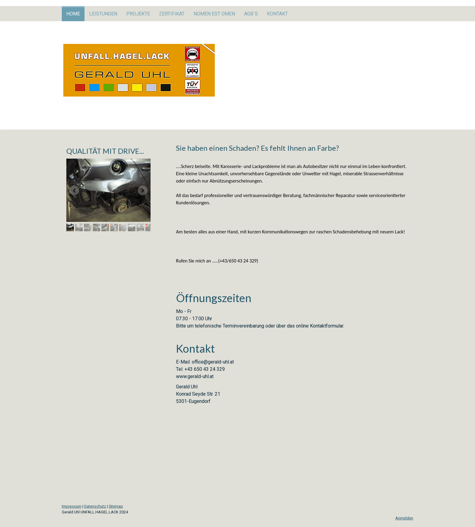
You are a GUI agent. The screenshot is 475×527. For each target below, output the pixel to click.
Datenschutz (95, 506)
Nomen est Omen (214, 14)
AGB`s (251, 14)
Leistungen (103, 14)
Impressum (71, 506)
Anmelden (404, 518)
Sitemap (116, 506)
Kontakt (277, 14)
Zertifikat (171, 14)
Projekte (138, 14)
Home (73, 14)
